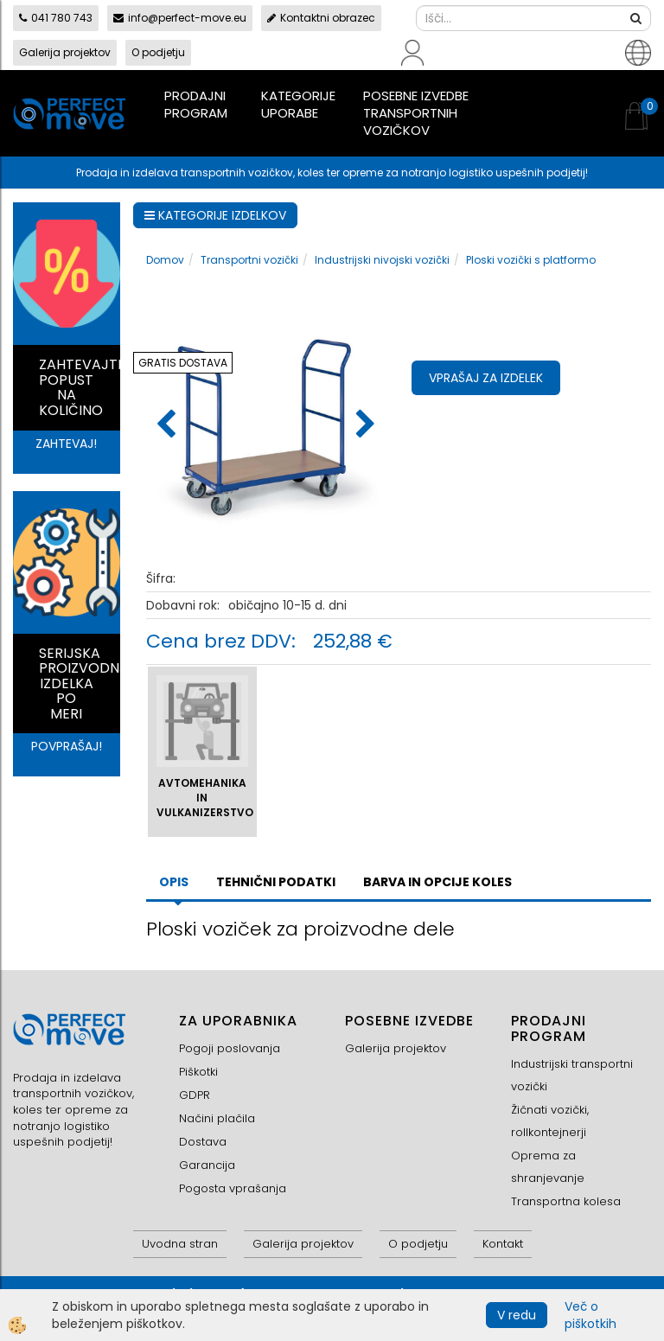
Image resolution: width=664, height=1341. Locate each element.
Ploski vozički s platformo (531, 259)
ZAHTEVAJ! (66, 443)
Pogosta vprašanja (232, 1188)
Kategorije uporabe (298, 104)
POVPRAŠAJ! (66, 746)
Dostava (203, 1141)
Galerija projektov (65, 52)
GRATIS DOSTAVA (182, 362)
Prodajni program (195, 104)
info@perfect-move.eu (179, 17)
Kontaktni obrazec (321, 17)
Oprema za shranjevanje (547, 1166)
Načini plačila (217, 1118)
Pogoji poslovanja (229, 1048)
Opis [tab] (173, 882)
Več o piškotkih (590, 1315)
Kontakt (502, 1244)
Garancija (207, 1165)
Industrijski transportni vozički (572, 1075)
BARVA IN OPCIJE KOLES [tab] (437, 882)
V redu (516, 1315)
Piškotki (198, 1071)
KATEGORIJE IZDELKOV (215, 215)
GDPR (194, 1095)
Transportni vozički (249, 259)
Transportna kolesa (566, 1201)
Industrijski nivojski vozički (382, 259)
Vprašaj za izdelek (486, 377)
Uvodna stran (180, 1244)
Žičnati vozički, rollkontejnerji (550, 1121)
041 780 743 (56, 17)
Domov (165, 259)
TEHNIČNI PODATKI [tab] (275, 882)
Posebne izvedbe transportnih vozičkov (416, 112)
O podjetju (158, 52)
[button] (364, 425)
